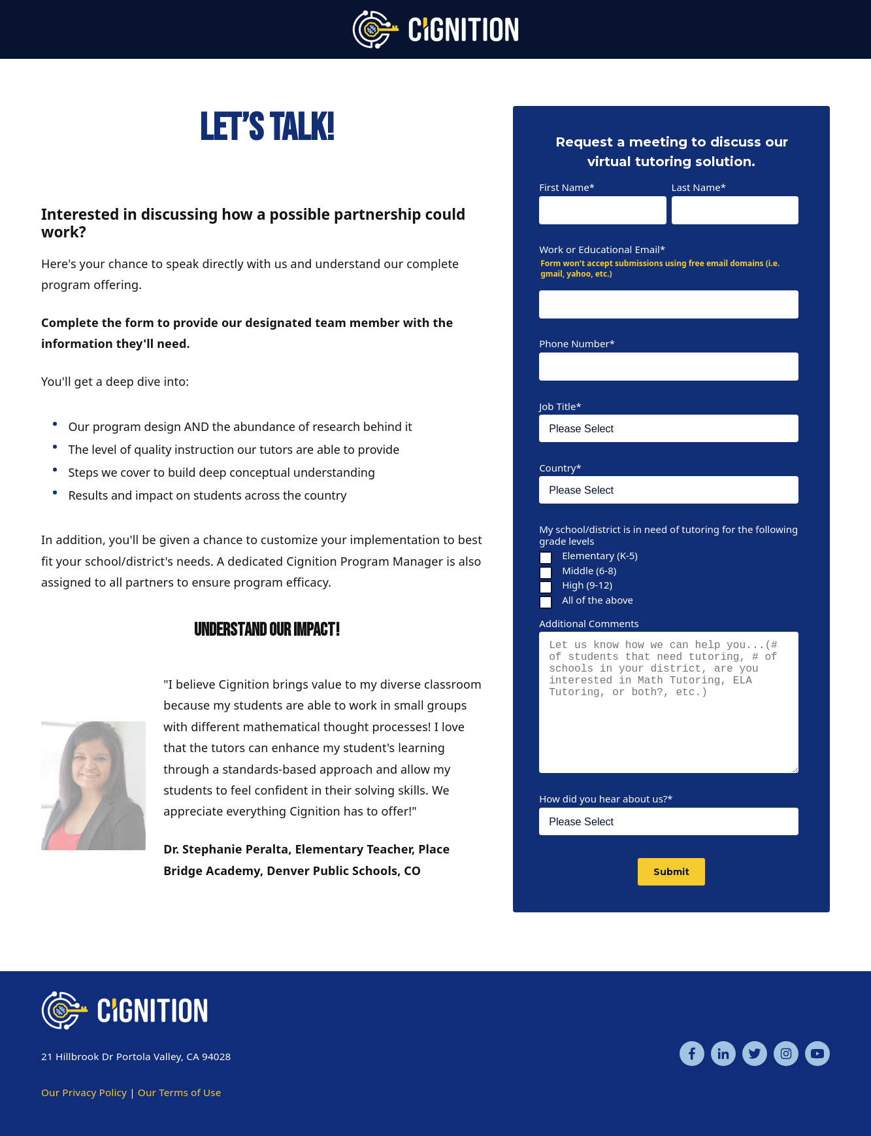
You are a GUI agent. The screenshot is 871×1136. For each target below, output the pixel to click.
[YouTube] (817, 1053)
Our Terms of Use (180, 1092)
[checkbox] (668, 577)
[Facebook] (692, 1053)
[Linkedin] (723, 1053)
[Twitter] (754, 1053)
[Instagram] (786, 1053)
